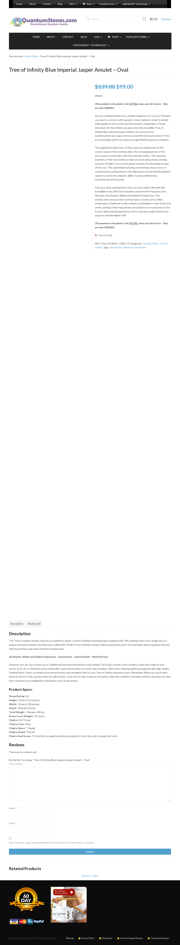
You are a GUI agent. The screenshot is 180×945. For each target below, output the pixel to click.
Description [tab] (16, 623)
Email (12, 823)
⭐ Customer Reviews (158, 938)
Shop (35, 56)
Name (13, 808)
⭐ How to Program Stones (130, 938)
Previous (86, 875)
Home (27, 56)
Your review (16, 763)
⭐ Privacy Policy (86, 938)
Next (96, 875)
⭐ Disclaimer (105, 938)
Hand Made (116, 247)
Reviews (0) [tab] (34, 623)
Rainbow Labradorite (134, 247)
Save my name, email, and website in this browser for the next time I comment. (52, 842)
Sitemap (70, 938)
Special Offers (151, 243)
